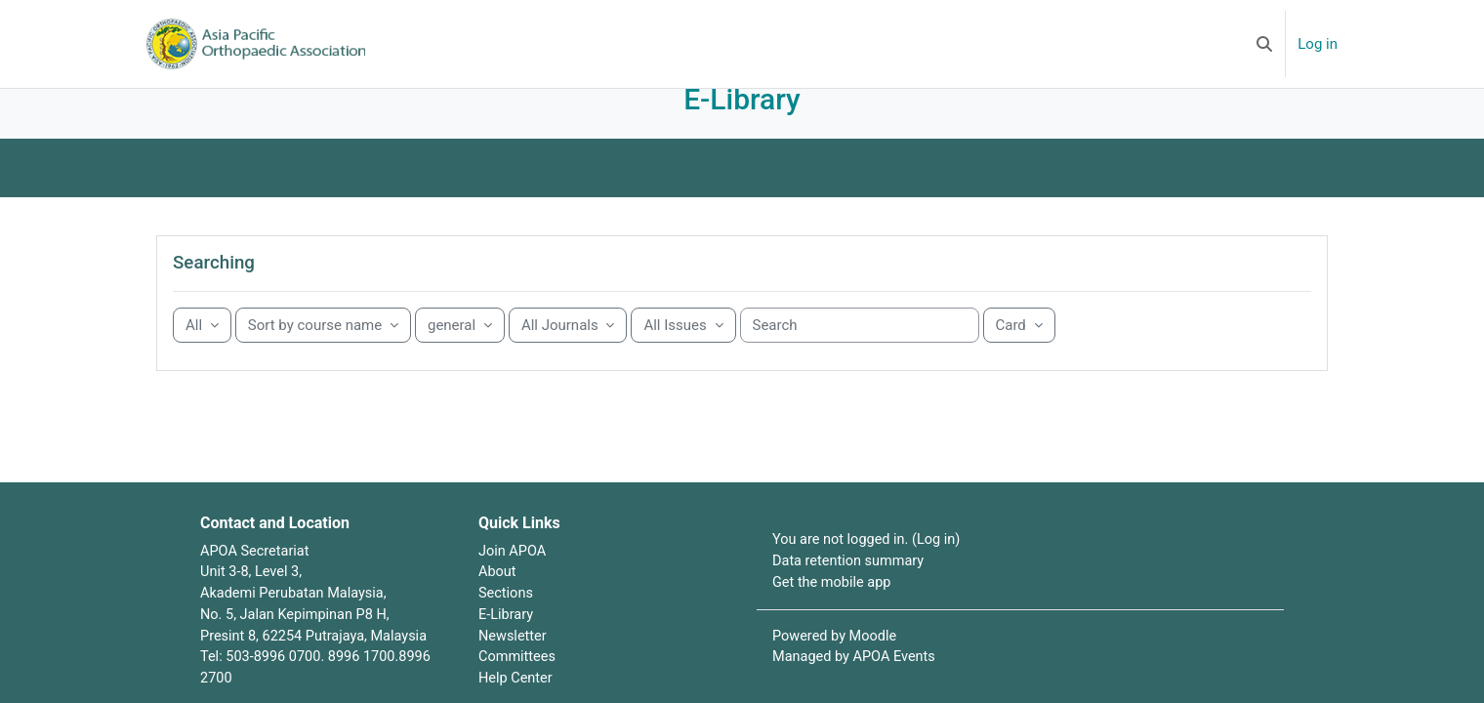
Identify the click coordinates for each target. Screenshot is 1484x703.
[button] (1264, 44)
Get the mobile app (833, 611)
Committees (518, 688)
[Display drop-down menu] (1024, 353)
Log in (1318, 44)
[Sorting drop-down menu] (328, 353)
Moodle (875, 666)
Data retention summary (850, 590)
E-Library (506, 644)
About (497, 600)
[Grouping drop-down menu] (207, 353)
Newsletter (513, 666)
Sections (506, 622)
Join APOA (513, 578)
